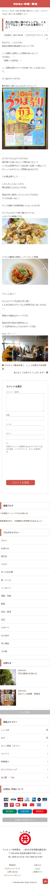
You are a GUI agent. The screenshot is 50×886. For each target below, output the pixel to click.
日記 (3, 619)
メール (8, 424)
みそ (3, 738)
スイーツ (5, 753)
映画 (3, 604)
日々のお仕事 (7, 572)
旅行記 (4, 556)
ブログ (4, 564)
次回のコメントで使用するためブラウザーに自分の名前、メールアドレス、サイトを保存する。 (24, 449)
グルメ (4, 540)
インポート (6, 588)
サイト (8, 433)
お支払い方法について (25, 820)
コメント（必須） (13, 392)
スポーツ (5, 627)
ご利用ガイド (37, 872)
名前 (8, 415)
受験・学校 (6, 596)
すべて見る (25, 712)
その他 (4, 651)
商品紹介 (12, 865)
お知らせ (5, 548)
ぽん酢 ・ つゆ (7, 777)
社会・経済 (6, 612)
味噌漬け (5, 761)
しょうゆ (5, 730)
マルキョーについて (12, 868)
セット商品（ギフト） (11, 746)
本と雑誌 (5, 643)
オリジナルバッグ (9, 769)
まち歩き (5, 635)
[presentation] (25, 464)
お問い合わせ (12, 872)
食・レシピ (6, 580)
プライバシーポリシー (12, 875)
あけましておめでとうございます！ (31, 372)
